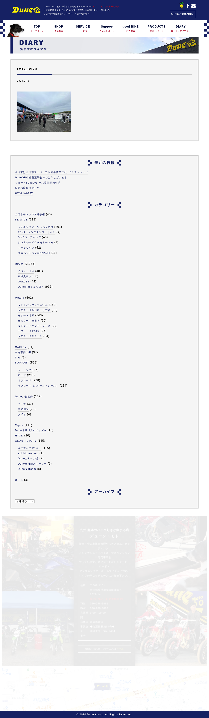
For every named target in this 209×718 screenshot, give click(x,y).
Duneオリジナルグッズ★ (31, 430)
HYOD (19, 435)
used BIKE (130, 29)
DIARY (180, 29)
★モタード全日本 (29, 320)
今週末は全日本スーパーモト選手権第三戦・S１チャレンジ (51, 172)
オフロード (25, 380)
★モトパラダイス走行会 (33, 305)
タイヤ (22, 414)
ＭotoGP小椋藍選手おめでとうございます (41, 177)
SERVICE (83, 29)
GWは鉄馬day (24, 192)
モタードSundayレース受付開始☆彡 (37, 182)
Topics (19, 425)
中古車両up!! (23, 352)
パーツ (22, 403)
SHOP (58, 29)
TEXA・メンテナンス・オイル (36, 232)
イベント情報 (26, 271)
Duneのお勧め (24, 396)
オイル (19, 479)
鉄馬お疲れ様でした (27, 187)
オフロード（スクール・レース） (38, 385)
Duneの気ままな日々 (31, 286)
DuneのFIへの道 (28, 458)
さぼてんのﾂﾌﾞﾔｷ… (30, 448)
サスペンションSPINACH (34, 252)
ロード (22, 375)
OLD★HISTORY (25, 440)
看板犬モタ (25, 276)
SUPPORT (22, 362)
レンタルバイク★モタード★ (35, 242)
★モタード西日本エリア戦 (34, 310)
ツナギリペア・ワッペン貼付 (35, 227)
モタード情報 (26, 315)
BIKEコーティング (29, 237)
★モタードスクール (30, 336)
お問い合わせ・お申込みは (104, 649)
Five (18, 357)
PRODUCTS (156, 29)
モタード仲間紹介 (29, 330)
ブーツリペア (26, 247)
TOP (37, 29)
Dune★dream (27, 468)
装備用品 (23, 409)
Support (107, 29)
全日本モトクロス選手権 (30, 214)
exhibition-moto (28, 453)
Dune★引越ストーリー (32, 463)
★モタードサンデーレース (34, 325)
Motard (19, 297)
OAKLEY (23, 281)
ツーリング (25, 370)
